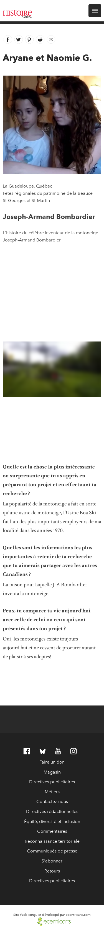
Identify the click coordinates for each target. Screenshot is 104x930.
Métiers (52, 791)
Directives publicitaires (52, 781)
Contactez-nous (52, 801)
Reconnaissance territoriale (52, 841)
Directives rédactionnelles (52, 811)
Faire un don (52, 762)
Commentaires (52, 831)
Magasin (52, 772)
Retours (52, 871)
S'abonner (52, 861)
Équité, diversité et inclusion (52, 821)
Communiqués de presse (52, 851)
